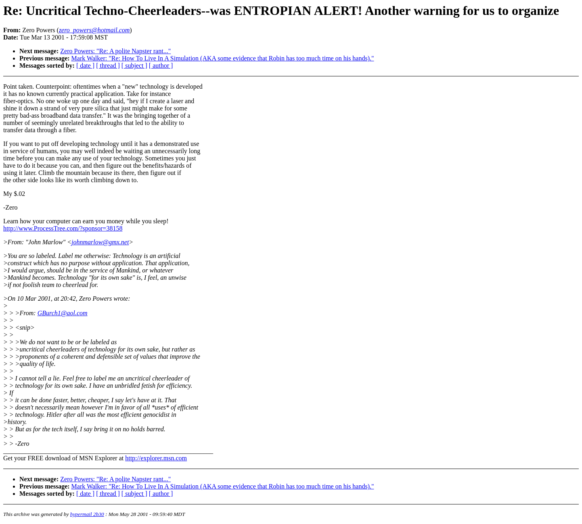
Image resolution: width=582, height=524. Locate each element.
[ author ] (161, 65)
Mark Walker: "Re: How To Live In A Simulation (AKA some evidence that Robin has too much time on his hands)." (222, 58)
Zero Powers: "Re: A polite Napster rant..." (115, 51)
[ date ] (85, 65)
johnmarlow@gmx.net (100, 242)
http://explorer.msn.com (156, 458)
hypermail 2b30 (87, 514)
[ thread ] (108, 65)
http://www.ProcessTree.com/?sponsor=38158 (62, 228)
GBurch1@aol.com (63, 313)
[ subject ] (134, 65)
